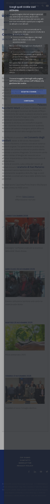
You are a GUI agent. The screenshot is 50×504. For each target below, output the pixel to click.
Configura (29, 101)
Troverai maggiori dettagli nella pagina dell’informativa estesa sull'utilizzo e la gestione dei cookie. (26, 80)
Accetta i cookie (28, 92)
